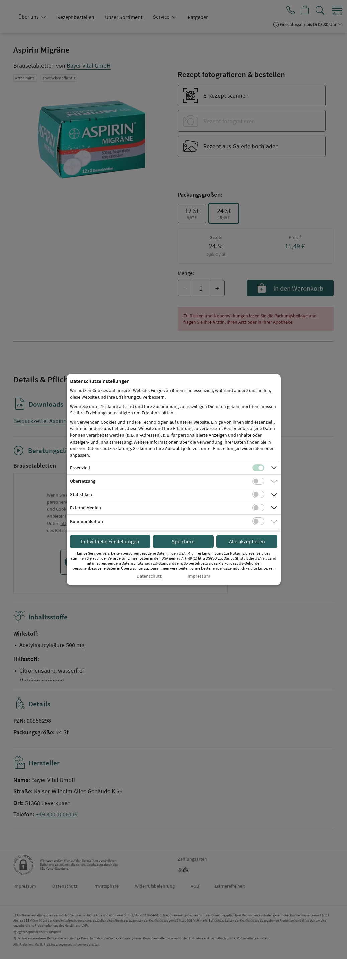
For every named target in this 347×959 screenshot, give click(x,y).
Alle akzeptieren (247, 541)
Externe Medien (85, 508)
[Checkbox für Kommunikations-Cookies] (258, 521)
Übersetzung (82, 481)
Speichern (183, 541)
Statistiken (81, 494)
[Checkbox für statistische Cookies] (258, 494)
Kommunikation (86, 521)
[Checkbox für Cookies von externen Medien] (258, 507)
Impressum (199, 576)
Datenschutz (149, 576)
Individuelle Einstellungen (110, 541)
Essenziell (80, 468)
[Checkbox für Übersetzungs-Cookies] (258, 481)
